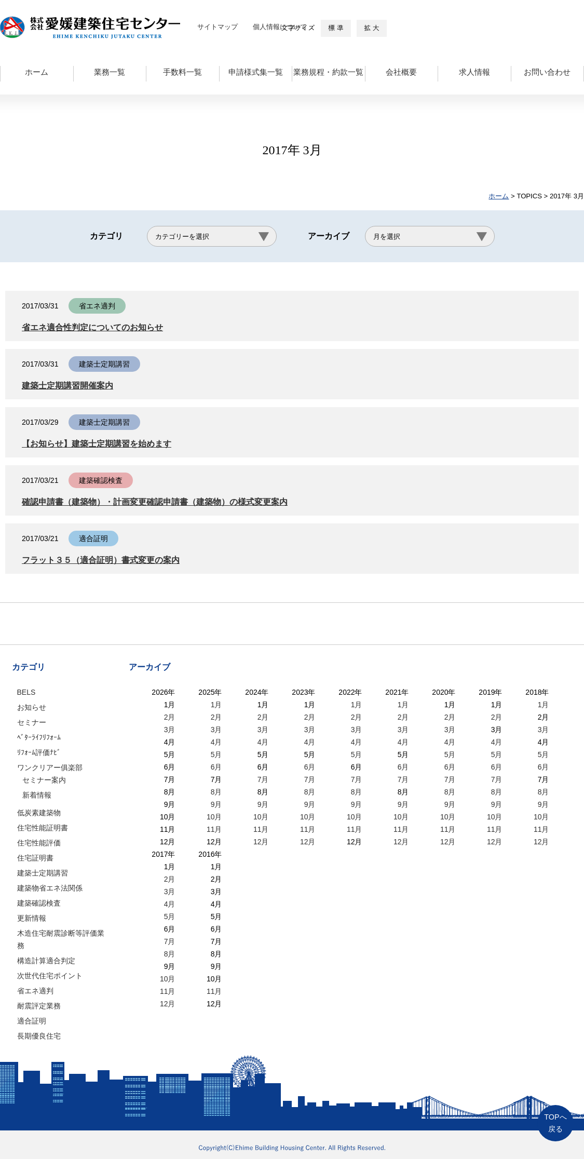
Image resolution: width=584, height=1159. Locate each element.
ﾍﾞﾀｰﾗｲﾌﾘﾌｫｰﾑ (39, 737)
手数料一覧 (182, 72)
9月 (216, 804)
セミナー (31, 722)
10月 (214, 817)
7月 (263, 779)
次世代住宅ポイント (50, 976)
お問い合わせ (547, 72)
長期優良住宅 (39, 1036)
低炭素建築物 (39, 812)
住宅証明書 (35, 858)
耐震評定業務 (39, 1006)
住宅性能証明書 (42, 828)
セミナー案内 (44, 780)
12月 (261, 842)
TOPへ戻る (555, 1123)
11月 (214, 829)
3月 (169, 729)
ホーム (36, 72)
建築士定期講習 (42, 873)
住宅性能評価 (39, 843)
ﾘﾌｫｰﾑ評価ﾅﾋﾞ (39, 752)
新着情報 (36, 795)
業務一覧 (109, 72)
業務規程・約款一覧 (328, 72)
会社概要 (401, 72)
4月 (216, 742)
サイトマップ (217, 27)
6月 (216, 767)
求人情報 (474, 72)
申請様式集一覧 (255, 72)
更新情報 (31, 918)
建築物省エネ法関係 (50, 888)
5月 (216, 754)
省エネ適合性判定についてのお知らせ (97, 327)
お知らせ (31, 707)
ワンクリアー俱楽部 (50, 767)
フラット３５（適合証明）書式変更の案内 (105, 560)
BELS (26, 692)
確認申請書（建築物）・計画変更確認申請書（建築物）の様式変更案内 (163, 502)
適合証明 (31, 1021)
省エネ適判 (35, 991)
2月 (169, 717)
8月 (216, 792)
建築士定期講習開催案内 (70, 385)
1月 (216, 704)
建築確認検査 (39, 903)
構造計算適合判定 (46, 960)
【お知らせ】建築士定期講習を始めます (101, 444)
